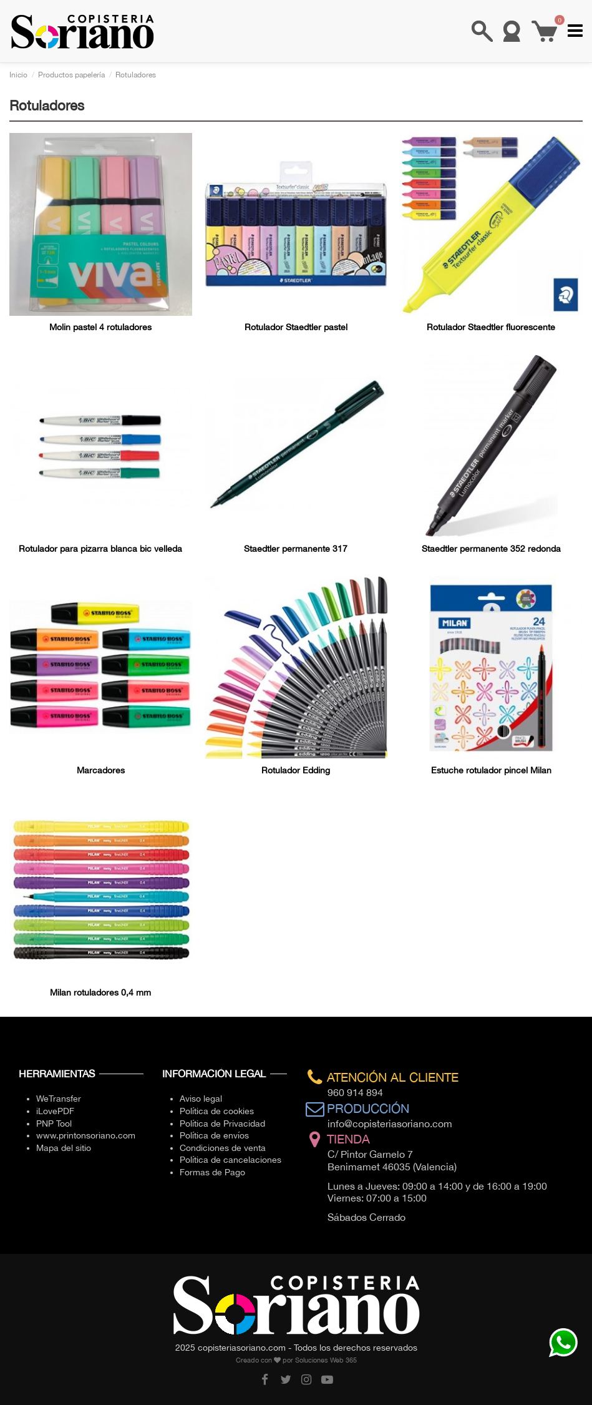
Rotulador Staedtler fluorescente (491, 327)
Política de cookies (217, 1111)
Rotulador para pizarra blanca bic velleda (100, 549)
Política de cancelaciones (230, 1160)
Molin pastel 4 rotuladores (100, 327)
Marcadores (101, 770)
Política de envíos (214, 1135)
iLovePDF (55, 1111)
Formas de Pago (212, 1172)
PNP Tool (54, 1123)
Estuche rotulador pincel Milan (491, 770)
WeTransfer (58, 1099)
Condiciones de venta (223, 1148)
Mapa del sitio (63, 1148)
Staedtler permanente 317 (295, 549)
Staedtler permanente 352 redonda (491, 549)
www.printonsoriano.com (85, 1135)
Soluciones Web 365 (326, 1360)
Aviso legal (201, 1099)
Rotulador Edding (295, 770)
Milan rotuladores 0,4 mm (100, 992)
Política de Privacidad (222, 1123)
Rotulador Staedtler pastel (296, 327)
